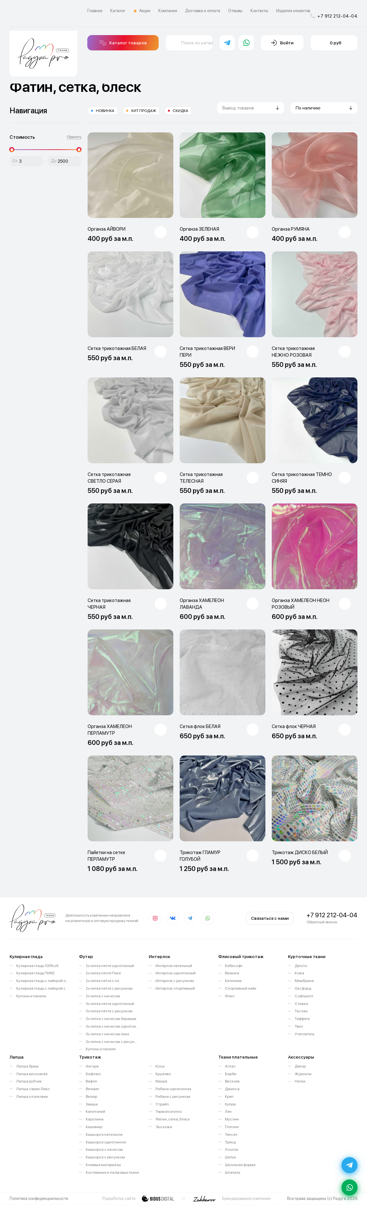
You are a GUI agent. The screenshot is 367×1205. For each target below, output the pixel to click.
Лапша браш (27, 1066)
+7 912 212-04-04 (333, 16)
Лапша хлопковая (32, 1096)
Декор (300, 1066)
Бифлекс (93, 1074)
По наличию (308, 107)
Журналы (303, 1074)
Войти (282, 42)
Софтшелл (304, 996)
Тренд (230, 1142)
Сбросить (74, 137)
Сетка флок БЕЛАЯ (200, 726)
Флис (230, 996)
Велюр (91, 1096)
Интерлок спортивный (175, 988)
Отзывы (235, 10)
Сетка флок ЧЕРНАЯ (294, 726)
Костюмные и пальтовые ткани (112, 1172)
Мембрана (304, 980)
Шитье (230, 1157)
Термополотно (168, 1111)
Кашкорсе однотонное (106, 1142)
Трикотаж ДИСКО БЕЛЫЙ (300, 852)
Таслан (301, 1011)
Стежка (301, 1003)
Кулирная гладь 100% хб (37, 965)
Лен (228, 1111)
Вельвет (92, 1089)
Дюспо (301, 965)
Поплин (232, 1127)
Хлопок (231, 1149)
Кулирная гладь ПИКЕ (35, 973)
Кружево (163, 1074)
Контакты (259, 10)
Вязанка (232, 973)
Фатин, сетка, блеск (172, 1119)
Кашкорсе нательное (104, 1134)
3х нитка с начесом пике (107, 1034)
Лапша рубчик (29, 1081)
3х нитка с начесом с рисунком (112, 1041)
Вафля (91, 1081)
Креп (229, 1096)
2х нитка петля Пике (103, 973)
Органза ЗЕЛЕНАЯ (199, 229)
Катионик (233, 980)
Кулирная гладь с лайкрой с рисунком (42, 988)
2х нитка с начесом (103, 996)
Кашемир (94, 1127)
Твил (299, 1026)
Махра (161, 1081)
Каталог (118, 10)
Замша (92, 1104)
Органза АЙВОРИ (107, 229)
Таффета (302, 1018)
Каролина (95, 1119)
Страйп (162, 1104)
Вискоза (232, 1081)
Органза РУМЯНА (291, 229)
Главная (94, 10)
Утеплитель (304, 1034)
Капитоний (95, 1111)
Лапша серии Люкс (33, 1089)
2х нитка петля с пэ (102, 980)
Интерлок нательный (173, 965)
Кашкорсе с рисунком (105, 1157)
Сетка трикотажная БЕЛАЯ (117, 348)
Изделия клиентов (293, 10)
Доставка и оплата (202, 10)
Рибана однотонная (173, 1089)
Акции (141, 10)
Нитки (300, 1081)
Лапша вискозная (31, 1074)
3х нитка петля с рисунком (109, 1011)
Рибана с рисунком (172, 1096)
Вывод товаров (238, 107)
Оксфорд (303, 988)
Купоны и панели (31, 996)
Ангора (92, 1066)
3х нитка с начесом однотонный (112, 1026)
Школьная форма (240, 1165)
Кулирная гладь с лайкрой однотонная (42, 980)
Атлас (230, 1066)
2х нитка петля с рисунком (109, 988)
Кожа (299, 973)
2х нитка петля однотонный (110, 965)
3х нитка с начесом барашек (111, 1018)
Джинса (232, 1089)
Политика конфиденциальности (39, 1198)
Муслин (232, 1119)
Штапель (232, 1172)
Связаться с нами (270, 918)
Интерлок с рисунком (174, 980)
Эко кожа (163, 1127)
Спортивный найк (240, 988)
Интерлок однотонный (175, 973)
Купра (230, 1104)
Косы (160, 1066)
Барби (230, 1074)
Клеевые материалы (103, 1165)
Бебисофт (233, 965)
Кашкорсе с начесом (104, 1149)
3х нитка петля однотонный (110, 1003)
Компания (167, 10)
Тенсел (231, 1134)
